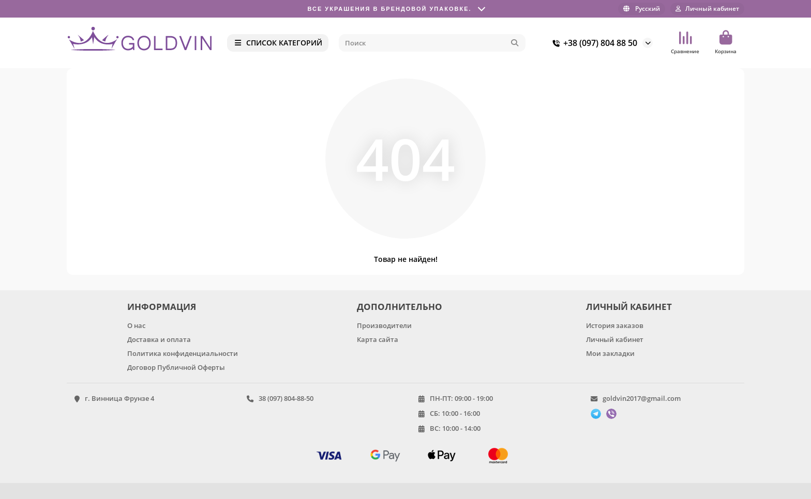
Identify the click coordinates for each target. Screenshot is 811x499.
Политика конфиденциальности (182, 353)
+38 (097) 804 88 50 (593, 43)
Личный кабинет (614, 339)
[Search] (432, 43)
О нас (136, 325)
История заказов (614, 325)
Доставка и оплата (159, 339)
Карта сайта (377, 339)
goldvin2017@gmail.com (642, 398)
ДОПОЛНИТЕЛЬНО (399, 307)
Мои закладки (610, 353)
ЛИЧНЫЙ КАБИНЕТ (629, 307)
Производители (384, 325)
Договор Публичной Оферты (176, 367)
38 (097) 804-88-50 (286, 398)
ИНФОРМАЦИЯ (161, 307)
